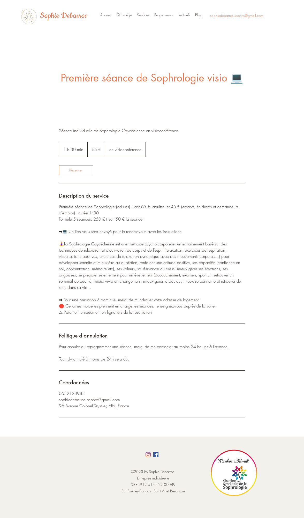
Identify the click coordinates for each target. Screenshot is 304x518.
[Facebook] (155, 454)
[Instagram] (148, 454)
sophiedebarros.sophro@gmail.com (236, 15)
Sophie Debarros (63, 16)
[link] (76, 170)
